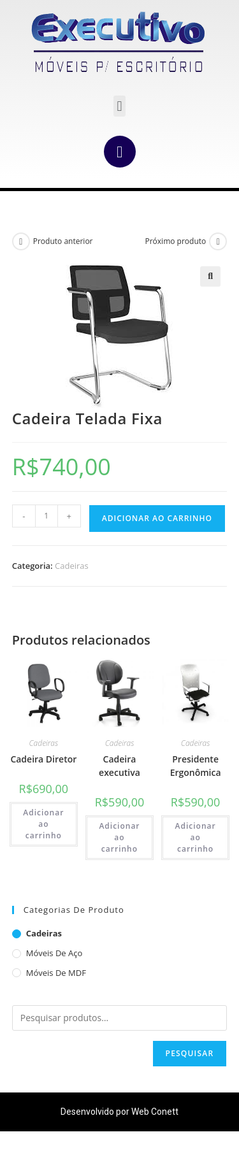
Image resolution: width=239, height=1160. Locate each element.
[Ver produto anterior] (21, 241)
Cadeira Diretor (43, 759)
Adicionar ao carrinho (157, 518)
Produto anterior (63, 241)
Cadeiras (72, 565)
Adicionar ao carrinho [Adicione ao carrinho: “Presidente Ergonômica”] (195, 837)
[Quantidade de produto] (46, 516)
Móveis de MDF (56, 972)
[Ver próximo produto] (218, 241)
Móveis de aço (54, 953)
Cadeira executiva (119, 765)
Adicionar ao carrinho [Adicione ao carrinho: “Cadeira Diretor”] (43, 824)
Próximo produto (175, 241)
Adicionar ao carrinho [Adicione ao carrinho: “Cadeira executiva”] (119, 837)
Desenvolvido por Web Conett (119, 1111)
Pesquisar (190, 1053)
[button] (119, 106)
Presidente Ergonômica (195, 765)
